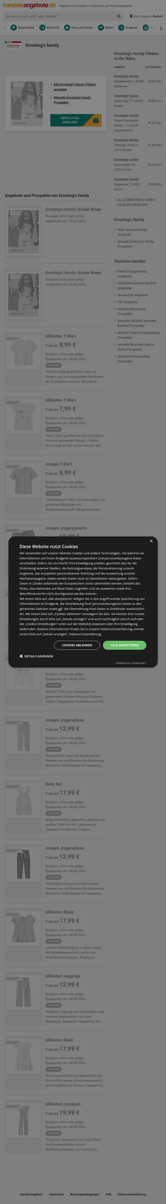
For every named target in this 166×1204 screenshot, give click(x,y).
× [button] (150, 541)
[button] (36, 656)
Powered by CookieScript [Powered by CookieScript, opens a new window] (131, 663)
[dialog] (83, 602)
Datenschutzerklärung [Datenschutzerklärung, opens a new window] (85, 634)
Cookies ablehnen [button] (77, 645)
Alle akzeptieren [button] (125, 645)
